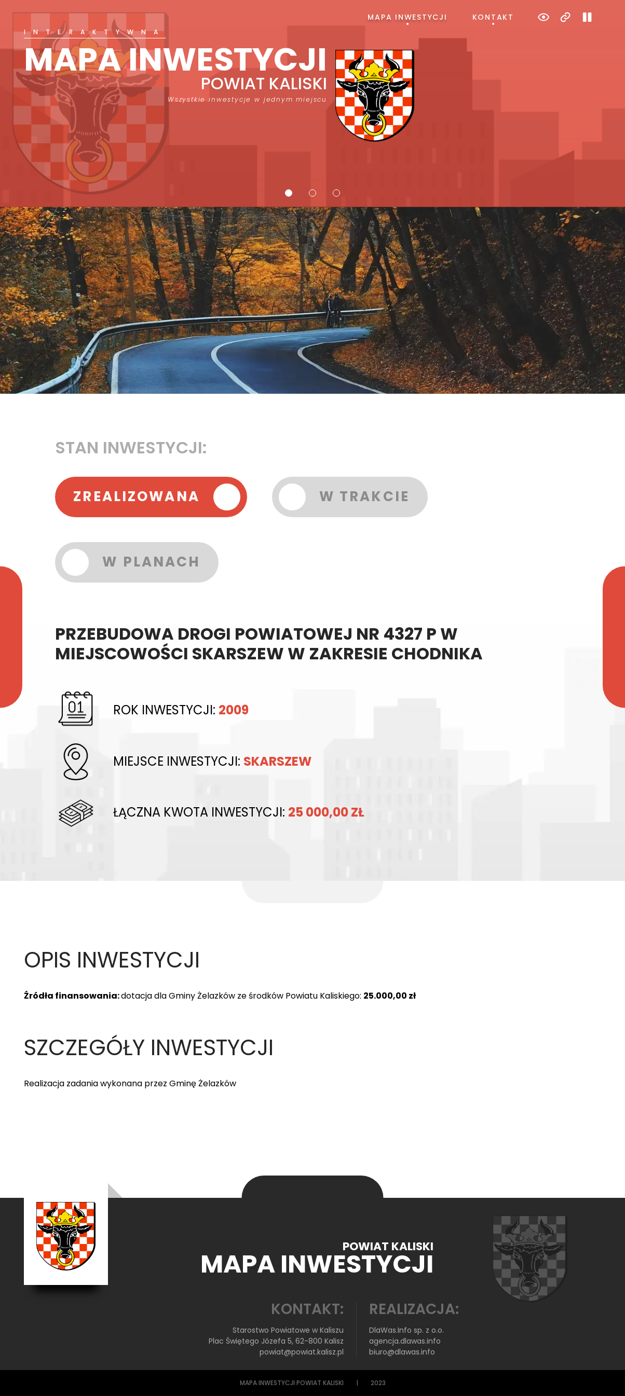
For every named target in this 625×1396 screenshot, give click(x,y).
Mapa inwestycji (407, 17)
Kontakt (493, 17)
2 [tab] (312, 193)
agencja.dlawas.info (405, 1341)
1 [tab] (288, 193)
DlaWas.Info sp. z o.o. (406, 1330)
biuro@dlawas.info (402, 1352)
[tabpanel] (312, 85)
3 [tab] (336, 193)
